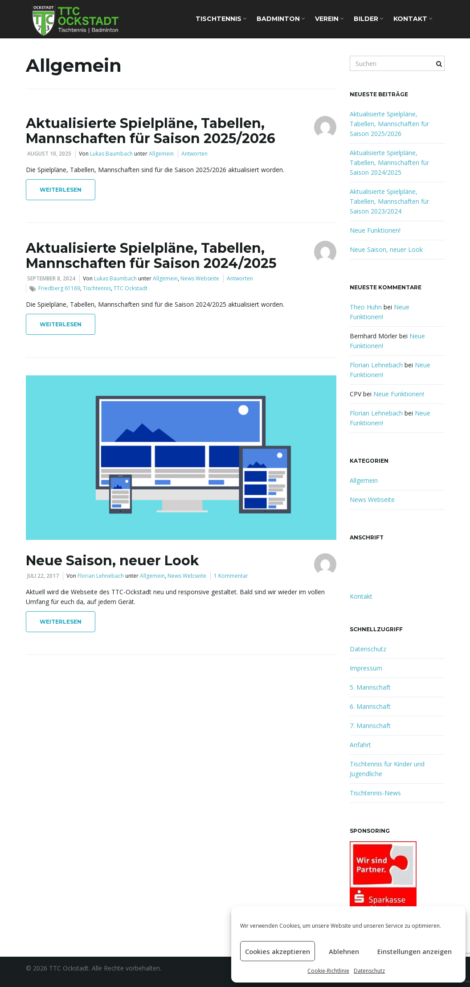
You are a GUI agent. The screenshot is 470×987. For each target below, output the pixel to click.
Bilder (369, 19)
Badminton (281, 19)
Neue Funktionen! (375, 230)
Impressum (366, 668)
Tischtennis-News (375, 793)
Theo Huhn (366, 307)
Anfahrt (360, 744)
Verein (329, 19)
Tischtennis (221, 19)
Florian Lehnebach (101, 576)
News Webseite (199, 278)
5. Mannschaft (370, 687)
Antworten (194, 153)
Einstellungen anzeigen (414, 951)
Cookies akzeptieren (277, 951)
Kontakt (413, 19)
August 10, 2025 (49, 153)
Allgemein (161, 153)
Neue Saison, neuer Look (112, 560)
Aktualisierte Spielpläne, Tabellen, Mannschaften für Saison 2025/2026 (150, 131)
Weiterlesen (61, 189)
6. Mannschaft (370, 706)
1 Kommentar (231, 576)
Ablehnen (344, 951)
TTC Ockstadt (130, 288)
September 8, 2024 (51, 278)
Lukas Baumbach (111, 153)
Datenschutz (369, 971)
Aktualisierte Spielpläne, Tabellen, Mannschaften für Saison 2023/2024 (389, 201)
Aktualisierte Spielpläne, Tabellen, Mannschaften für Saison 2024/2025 (151, 255)
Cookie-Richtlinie (328, 971)
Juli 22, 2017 (43, 576)
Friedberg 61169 (59, 288)
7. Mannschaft (370, 725)
